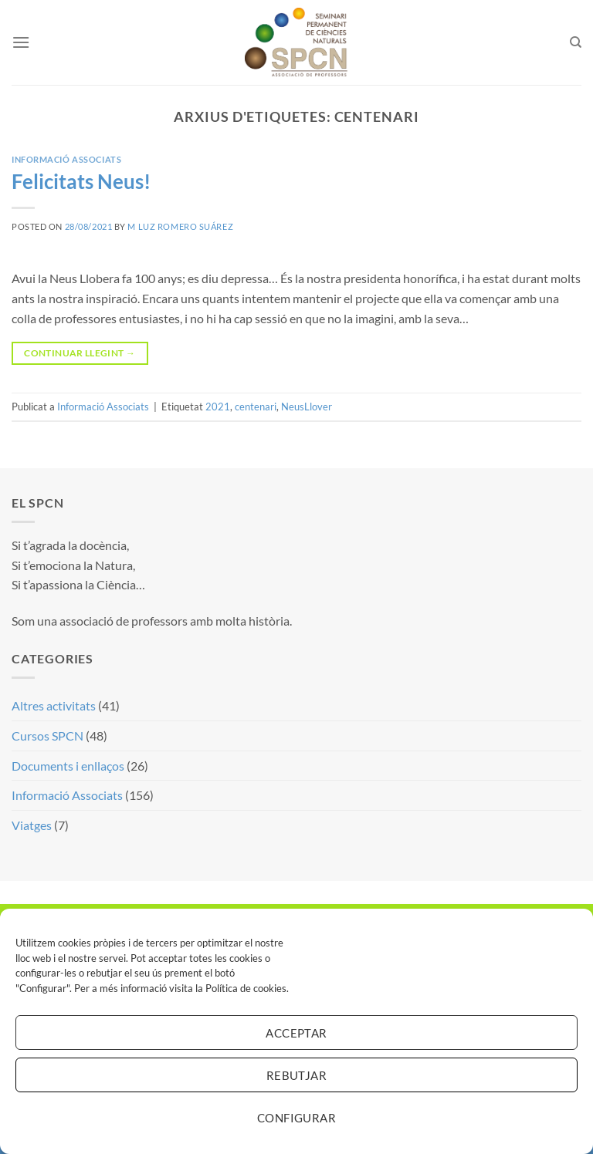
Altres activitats (54, 705)
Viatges (32, 825)
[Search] (575, 42)
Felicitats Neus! (81, 181)
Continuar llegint (79, 353)
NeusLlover (306, 406)
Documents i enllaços (68, 765)
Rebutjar (296, 1075)
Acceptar (296, 1033)
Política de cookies (245, 988)
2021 (217, 406)
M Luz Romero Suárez (180, 226)
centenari (255, 406)
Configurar (297, 1118)
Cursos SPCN (47, 735)
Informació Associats (66, 159)
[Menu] (21, 42)
